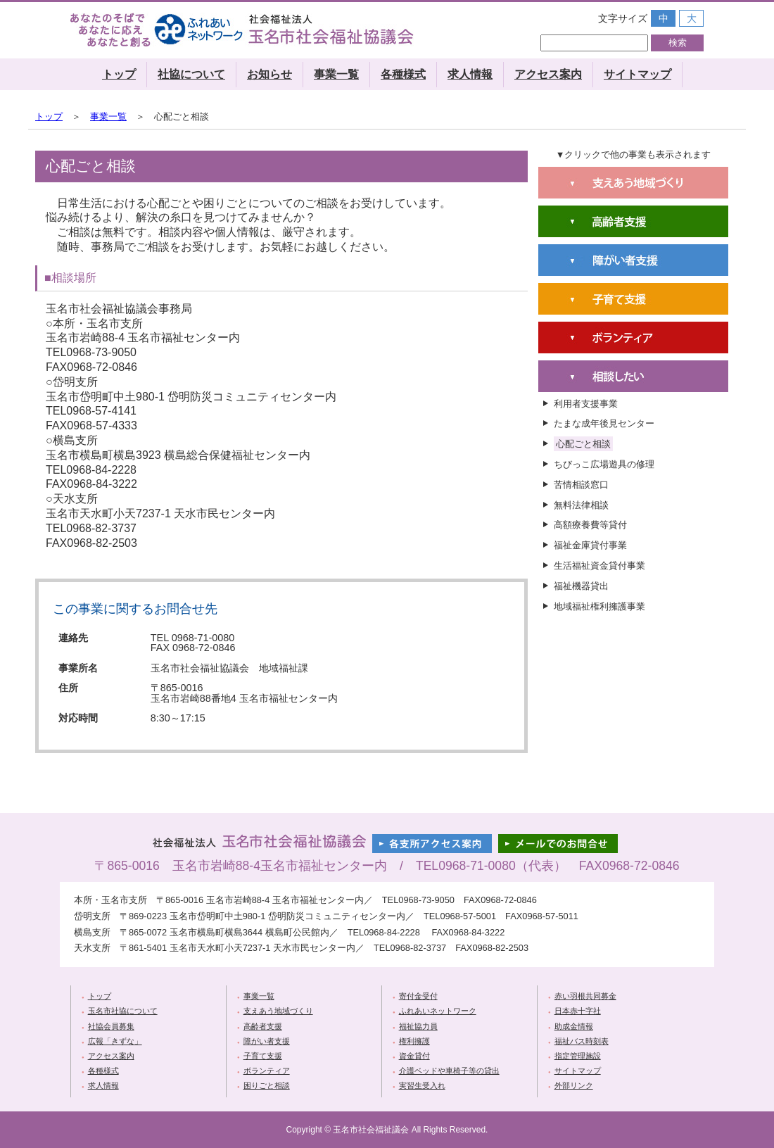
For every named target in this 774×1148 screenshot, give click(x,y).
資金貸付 (414, 1056)
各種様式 (403, 74)
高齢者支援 (262, 1026)
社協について (191, 74)
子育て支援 (262, 1056)
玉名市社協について (123, 1011)
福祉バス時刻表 (581, 1041)
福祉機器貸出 (581, 586)
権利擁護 (414, 1041)
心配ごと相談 (583, 444)
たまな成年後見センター (604, 423)
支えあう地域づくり (278, 1011)
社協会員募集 (111, 1026)
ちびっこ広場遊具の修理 (604, 464)
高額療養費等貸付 (590, 524)
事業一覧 (336, 74)
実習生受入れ (422, 1085)
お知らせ (269, 74)
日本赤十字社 (577, 1011)
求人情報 (470, 74)
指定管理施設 (577, 1056)
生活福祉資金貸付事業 (599, 565)
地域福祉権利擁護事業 (599, 606)
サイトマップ (637, 74)
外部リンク (573, 1085)
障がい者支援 (266, 1041)
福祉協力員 (418, 1026)
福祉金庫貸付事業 (590, 545)
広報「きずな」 (115, 1041)
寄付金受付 (418, 996)
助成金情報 (573, 1026)
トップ (119, 74)
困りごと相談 (266, 1085)
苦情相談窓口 (581, 484)
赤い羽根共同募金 (585, 996)
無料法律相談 (581, 505)
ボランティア (266, 1070)
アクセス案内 (548, 74)
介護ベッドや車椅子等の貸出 (449, 1070)
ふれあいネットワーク (437, 1011)
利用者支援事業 (586, 403)
